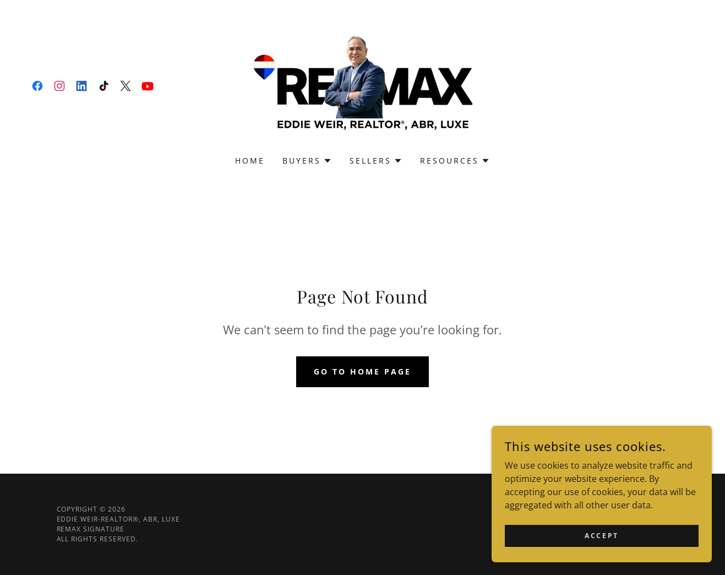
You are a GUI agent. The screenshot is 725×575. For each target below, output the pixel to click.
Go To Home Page (362, 371)
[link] (37, 86)
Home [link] (250, 160)
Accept (601, 535)
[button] (307, 160)
